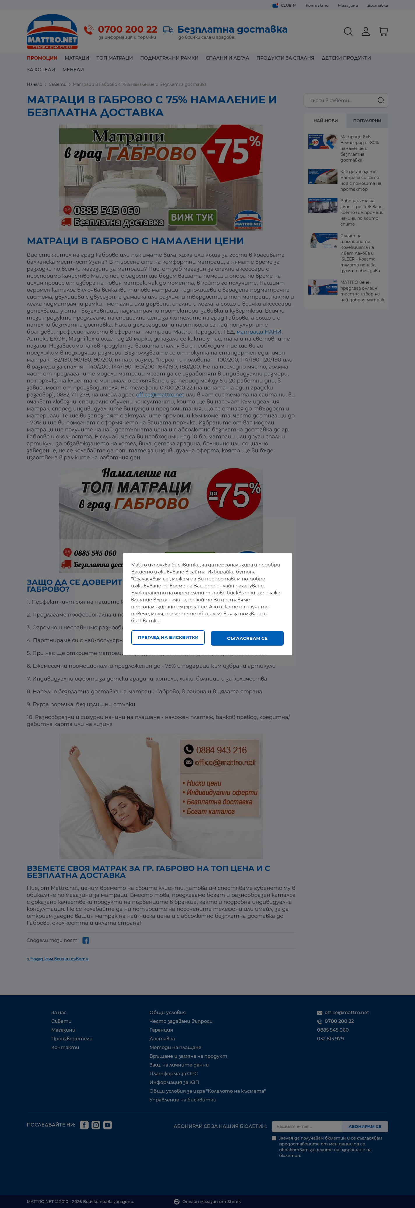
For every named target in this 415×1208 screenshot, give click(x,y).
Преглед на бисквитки (168, 638)
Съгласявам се (247, 638)
